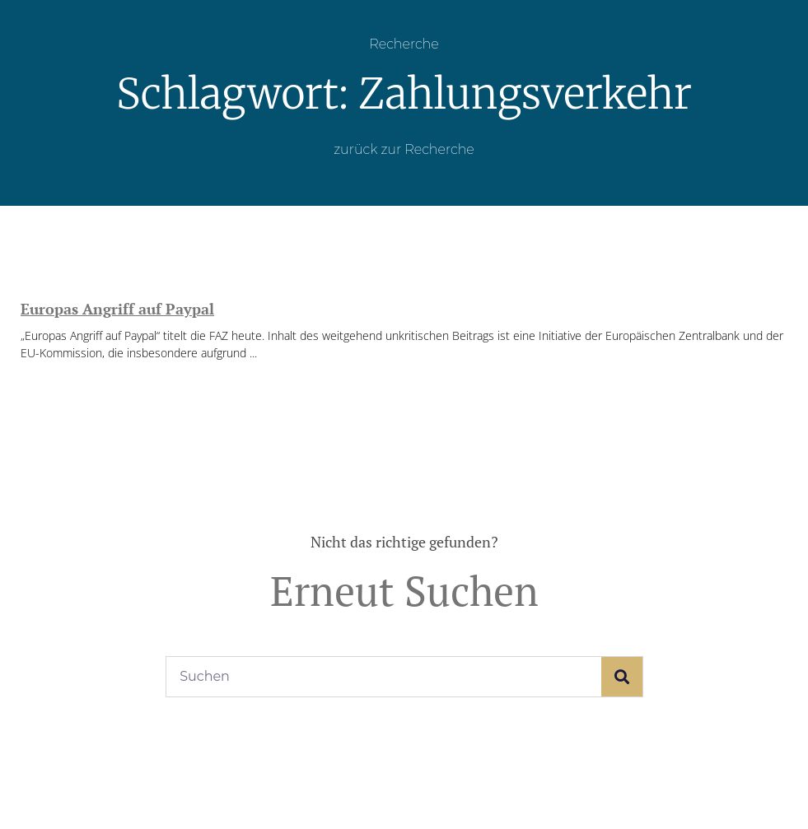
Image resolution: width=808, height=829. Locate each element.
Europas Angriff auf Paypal (117, 309)
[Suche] (621, 676)
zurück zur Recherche (404, 149)
